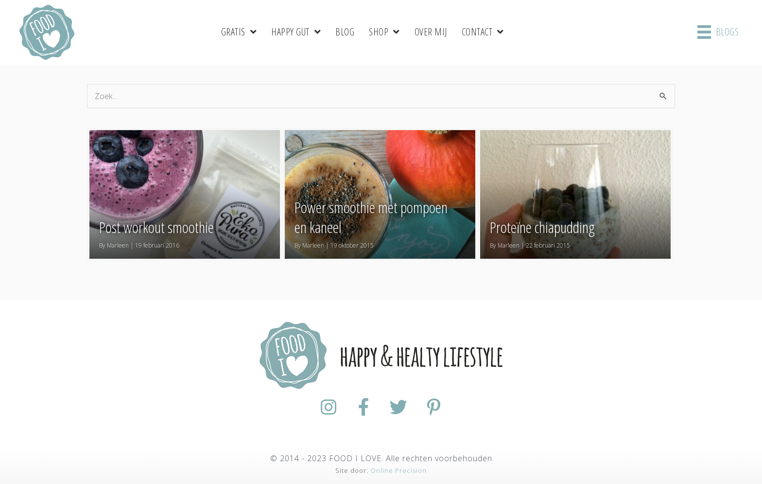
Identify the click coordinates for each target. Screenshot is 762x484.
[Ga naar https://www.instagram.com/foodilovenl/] (328, 408)
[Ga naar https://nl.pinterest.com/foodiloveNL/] (433, 408)
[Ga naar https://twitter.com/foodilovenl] (398, 408)
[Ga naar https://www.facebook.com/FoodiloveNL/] (363, 408)
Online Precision (398, 470)
